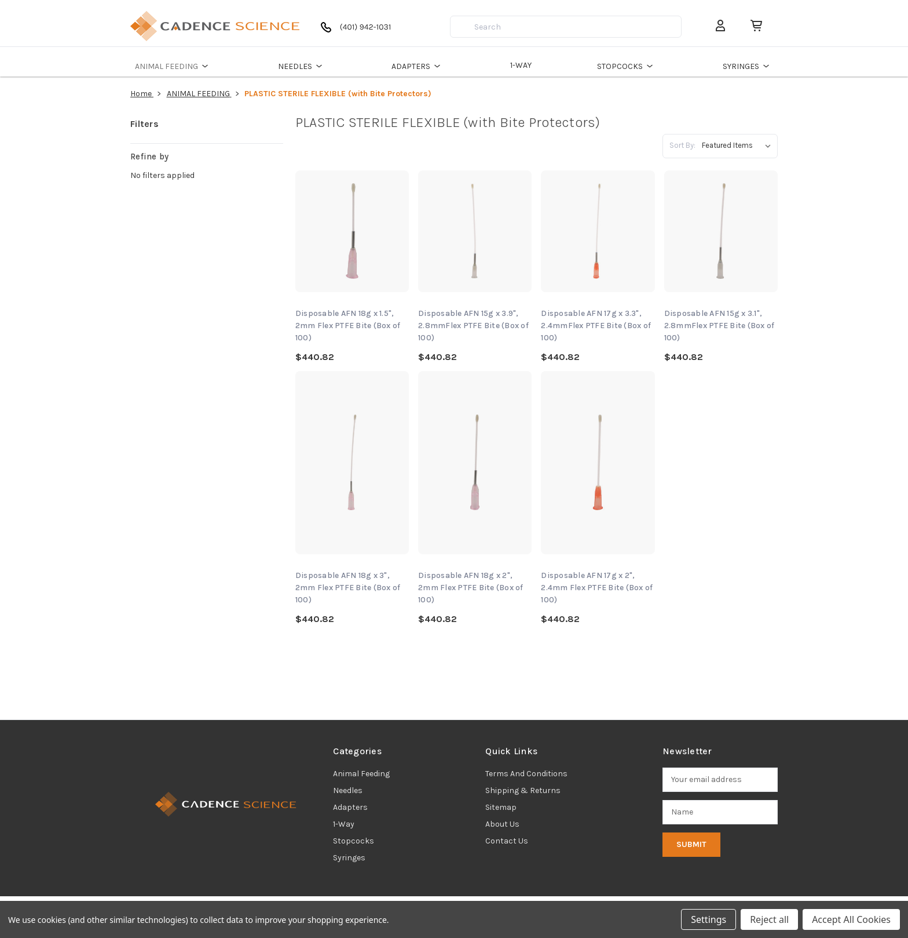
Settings (708, 919)
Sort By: (682, 145)
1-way (343, 824)
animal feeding (361, 774)
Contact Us (506, 841)
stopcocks (353, 841)
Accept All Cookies (851, 919)
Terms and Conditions (526, 774)
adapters (350, 807)
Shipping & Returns (523, 790)
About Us (502, 824)
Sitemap (501, 807)
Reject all (769, 919)
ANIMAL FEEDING (173, 66)
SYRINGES (748, 66)
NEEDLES (302, 66)
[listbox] (738, 145)
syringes (349, 858)
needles (348, 790)
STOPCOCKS (627, 66)
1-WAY (521, 65)
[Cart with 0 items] (752, 26)
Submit (691, 844)
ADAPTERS (417, 66)
